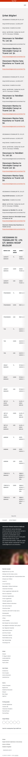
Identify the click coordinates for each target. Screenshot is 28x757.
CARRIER (16, 755)
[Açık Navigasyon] (25, 5)
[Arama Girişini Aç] (21, 5)
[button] (14, 516)
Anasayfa (4, 520)
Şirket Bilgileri (12, 520)
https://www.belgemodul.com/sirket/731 (13, 69)
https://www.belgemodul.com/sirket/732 (13, 56)
